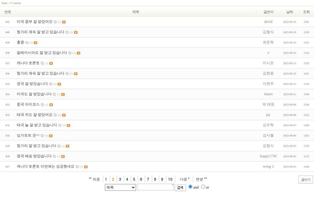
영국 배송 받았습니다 (34, 156)
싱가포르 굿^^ (28, 135)
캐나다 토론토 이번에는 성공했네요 (45, 166)
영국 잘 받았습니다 (32, 84)
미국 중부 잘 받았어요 (34, 21)
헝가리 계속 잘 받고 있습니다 (40, 32)
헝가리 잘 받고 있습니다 (36, 146)
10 (170, 179)
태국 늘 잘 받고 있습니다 (37, 125)
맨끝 (199, 179)
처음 (96, 179)
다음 (183, 179)
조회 (306, 12)
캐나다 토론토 (28, 63)
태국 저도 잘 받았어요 (34, 115)
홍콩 (20, 42)
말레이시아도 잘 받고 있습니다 (42, 52)
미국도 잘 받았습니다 (34, 94)
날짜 (289, 12)
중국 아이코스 (28, 104)
